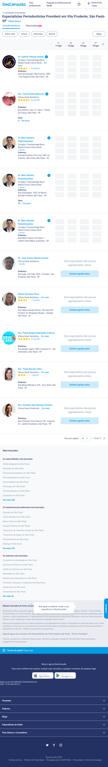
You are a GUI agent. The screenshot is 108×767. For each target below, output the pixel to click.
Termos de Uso (15, 760)
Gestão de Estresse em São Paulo (17, 569)
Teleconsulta (34, 27)
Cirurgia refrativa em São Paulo (16, 526)
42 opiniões (35, 339)
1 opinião (21, 150)
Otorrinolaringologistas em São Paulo (19, 473)
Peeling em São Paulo (12, 544)
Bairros (52, 34)
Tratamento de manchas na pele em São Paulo (23, 530)
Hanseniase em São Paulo (14, 592)
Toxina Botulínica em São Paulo (16, 517)
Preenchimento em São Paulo (16, 539)
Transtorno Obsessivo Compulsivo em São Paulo (24, 583)
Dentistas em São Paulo (13, 468)
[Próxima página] (104, 438)
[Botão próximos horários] (103, 44)
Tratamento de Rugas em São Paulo (18, 535)
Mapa (98, 34)
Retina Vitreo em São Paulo (15, 521)
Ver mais (45, 297)
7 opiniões (35, 375)
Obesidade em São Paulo (14, 574)
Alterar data (10, 34)
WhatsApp (38, 34)
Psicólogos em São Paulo (14, 486)
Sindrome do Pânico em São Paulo (18, 565)
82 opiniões (35, 100)
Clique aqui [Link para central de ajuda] (20, 650)
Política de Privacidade (34, 760)
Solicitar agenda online (79, 274)
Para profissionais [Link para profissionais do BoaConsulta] (35, 4)
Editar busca (14, 21)
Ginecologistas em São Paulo (15, 482)
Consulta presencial (11, 27)
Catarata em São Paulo (13, 512)
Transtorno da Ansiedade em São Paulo (20, 560)
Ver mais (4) (8, 596)
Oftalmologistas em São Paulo (16, 464)
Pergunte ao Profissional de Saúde (58, 4)
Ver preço (25, 121)
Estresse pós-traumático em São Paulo (20, 578)
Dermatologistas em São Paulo (16, 477)
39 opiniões (35, 68)
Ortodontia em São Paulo (14, 495)
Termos (89, 760)
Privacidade (78, 760)
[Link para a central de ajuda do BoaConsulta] (79, 4)
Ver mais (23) (9, 548)
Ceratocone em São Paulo (14, 587)
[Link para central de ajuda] (4, 650)
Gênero (24, 34)
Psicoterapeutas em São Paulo (16, 491)
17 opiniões (35, 300)
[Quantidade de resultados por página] (85, 438)
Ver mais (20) (9, 500)
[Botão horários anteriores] (51, 44)
